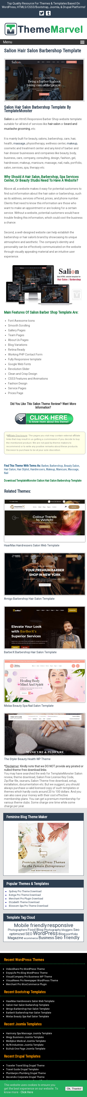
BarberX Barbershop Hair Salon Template (30, 652)
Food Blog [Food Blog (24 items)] (35, 930)
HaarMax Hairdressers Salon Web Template (31, 545)
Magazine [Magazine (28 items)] (15, 938)
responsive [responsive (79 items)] (60, 925)
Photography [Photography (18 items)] (52, 929)
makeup (72, 143)
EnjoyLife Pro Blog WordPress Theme (27, 972)
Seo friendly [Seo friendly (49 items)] (67, 937)
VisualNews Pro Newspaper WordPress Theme (32, 980)
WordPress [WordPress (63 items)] (45, 933)
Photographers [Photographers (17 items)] (17, 929)
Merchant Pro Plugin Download (26, 898)
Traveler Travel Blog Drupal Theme (25, 1065)
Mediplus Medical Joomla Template (26, 1041)
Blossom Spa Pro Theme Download (28, 905)
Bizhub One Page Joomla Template (25, 1048)
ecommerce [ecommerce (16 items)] (31, 938)
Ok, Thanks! (74, 1088)
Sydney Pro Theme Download (25, 891)
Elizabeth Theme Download (24, 902)
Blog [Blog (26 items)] (62, 934)
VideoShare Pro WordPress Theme (25, 969)
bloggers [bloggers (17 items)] (67, 929)
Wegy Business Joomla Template (25, 1037)
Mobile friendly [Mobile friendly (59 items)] (30, 925)
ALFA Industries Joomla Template (25, 1044)
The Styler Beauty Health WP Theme (27, 759)
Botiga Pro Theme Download (25, 895)
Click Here (27, 1092)
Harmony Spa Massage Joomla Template (29, 1033)
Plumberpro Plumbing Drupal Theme (26, 1073)
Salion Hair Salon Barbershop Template (27, 1005)
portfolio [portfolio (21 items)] (72, 934)
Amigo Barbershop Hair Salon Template (29, 598)
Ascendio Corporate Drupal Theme (25, 1077)
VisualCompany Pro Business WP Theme (29, 976)
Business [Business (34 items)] (46, 937)
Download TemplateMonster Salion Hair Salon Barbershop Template (43, 480)
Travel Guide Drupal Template (22, 1069)
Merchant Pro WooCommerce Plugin (26, 984)
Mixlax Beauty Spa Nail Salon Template (29, 705)
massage (19, 143)
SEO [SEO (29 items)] (28, 934)
